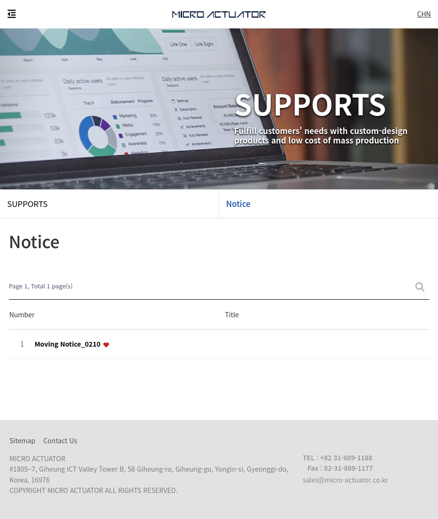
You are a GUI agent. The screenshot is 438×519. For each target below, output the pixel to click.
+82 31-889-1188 (346, 457)
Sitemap (22, 440)
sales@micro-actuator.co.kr (345, 479)
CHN (424, 13)
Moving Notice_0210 (68, 344)
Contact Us (60, 440)
